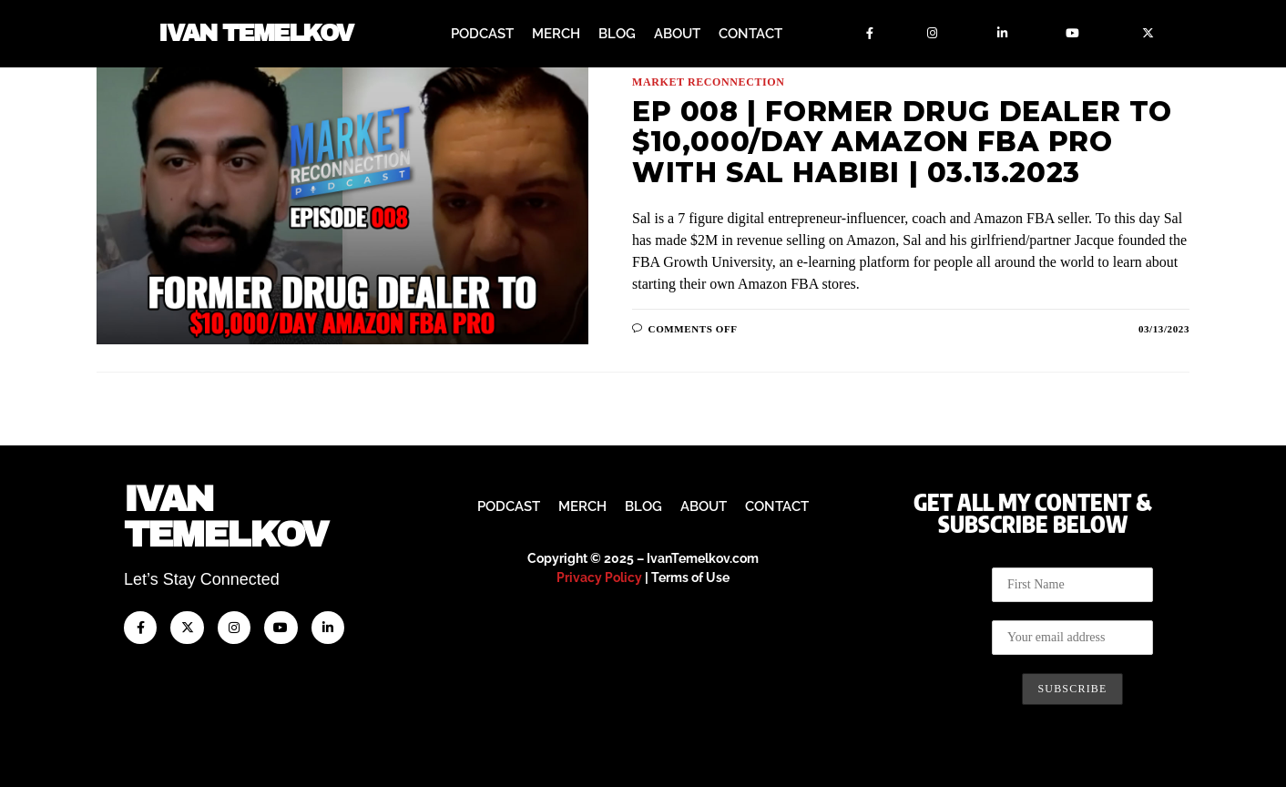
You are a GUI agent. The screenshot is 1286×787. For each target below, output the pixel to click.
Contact (750, 34)
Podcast (482, 34)
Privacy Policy (599, 577)
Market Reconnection (708, 82)
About (677, 34)
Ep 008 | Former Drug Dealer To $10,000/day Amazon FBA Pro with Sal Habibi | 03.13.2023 (902, 142)
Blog (617, 34)
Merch (556, 34)
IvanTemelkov (225, 517)
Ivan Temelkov (255, 34)
